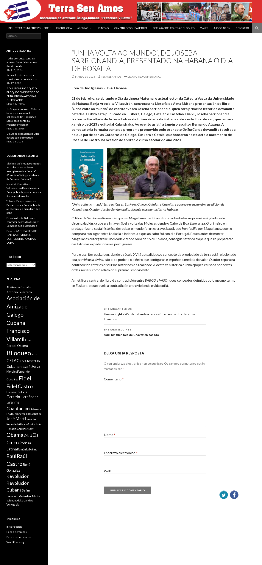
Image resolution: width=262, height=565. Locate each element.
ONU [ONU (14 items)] (28, 435)
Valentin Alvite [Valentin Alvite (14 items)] (29, 496)
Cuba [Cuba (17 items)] (10, 366)
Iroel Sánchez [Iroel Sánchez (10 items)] (33, 413)
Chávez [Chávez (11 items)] (30, 361)
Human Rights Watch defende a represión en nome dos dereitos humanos (155, 313)
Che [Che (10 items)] (22, 361)
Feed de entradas (16, 531)
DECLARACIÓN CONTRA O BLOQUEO (174, 28)
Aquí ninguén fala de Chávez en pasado (155, 332)
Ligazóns (103, 28)
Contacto (242, 28)
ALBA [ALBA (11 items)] (10, 287)
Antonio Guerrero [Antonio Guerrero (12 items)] (19, 292)
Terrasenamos (111, 76)
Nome (109, 435)
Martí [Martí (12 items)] (30, 429)
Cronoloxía (64, 28)
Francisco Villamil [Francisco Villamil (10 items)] (17, 392)
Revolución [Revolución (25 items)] (17, 476)
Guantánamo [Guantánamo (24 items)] (19, 408)
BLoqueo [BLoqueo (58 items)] (18, 353)
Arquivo (82, 28)
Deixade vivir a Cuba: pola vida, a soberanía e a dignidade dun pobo (23, 192)
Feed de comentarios (18, 537)
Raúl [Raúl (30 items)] (11, 456)
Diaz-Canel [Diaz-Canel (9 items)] (22, 367)
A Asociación (222, 28)
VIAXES (204, 28)
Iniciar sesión (14, 526)
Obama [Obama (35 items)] (14, 435)
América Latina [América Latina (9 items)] (22, 287)
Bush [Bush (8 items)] (34, 354)
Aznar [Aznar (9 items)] (28, 340)
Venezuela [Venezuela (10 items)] (12, 504)
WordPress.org (15, 542)
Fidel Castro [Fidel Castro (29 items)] (19, 386)
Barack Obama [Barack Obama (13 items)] (17, 346)
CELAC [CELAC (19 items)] (12, 360)
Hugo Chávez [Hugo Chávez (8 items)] (18, 413)
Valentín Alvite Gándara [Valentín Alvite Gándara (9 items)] (19, 500)
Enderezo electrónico (120, 453)
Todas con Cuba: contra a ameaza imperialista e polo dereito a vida (21, 62)
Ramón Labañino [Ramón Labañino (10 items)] (27, 449)
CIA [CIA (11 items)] (37, 361)
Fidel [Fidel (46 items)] (25, 378)
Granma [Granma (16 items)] (13, 402)
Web (107, 471)
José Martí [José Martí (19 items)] (16, 418)
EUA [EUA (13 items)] (31, 367)
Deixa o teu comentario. (144, 76)
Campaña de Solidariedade (130, 28)
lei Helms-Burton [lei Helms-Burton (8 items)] (26, 424)
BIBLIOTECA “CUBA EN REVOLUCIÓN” (29, 28)
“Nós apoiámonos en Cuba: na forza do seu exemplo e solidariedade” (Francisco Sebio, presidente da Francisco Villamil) (23, 116)
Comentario (114, 379)
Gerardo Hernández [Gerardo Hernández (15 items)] (22, 397)
